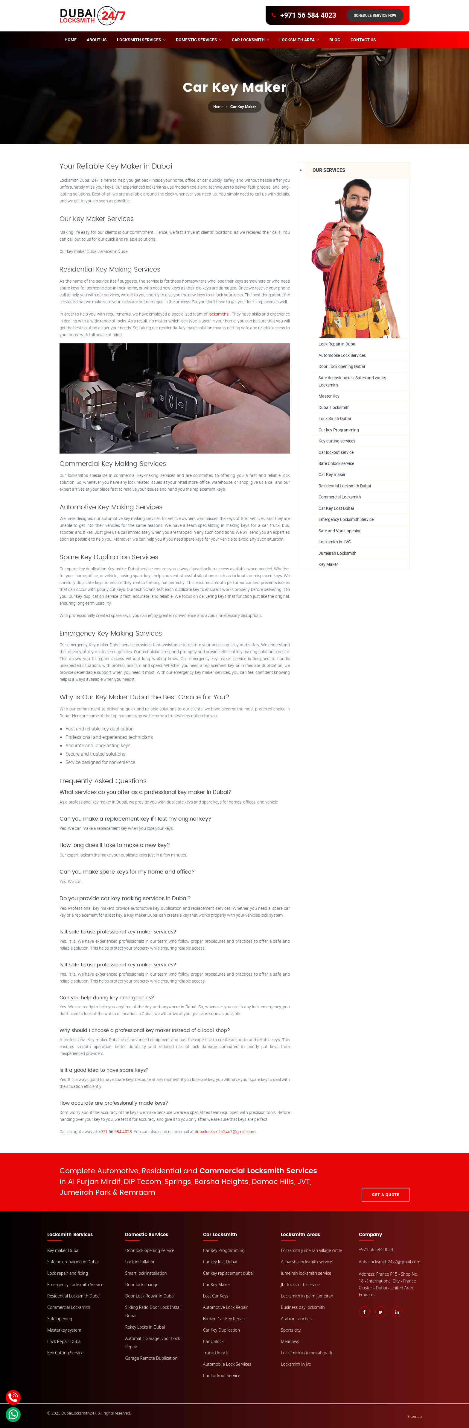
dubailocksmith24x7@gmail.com (225, 1131)
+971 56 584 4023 (308, 15)
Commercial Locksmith (340, 497)
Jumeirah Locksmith (338, 553)
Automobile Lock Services (342, 355)
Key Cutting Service (65, 1353)
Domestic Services (196, 40)
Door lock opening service (149, 1250)
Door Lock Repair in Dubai (149, 1296)
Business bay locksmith (303, 1307)
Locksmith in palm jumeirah (307, 1296)
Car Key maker (332, 474)
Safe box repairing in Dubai (73, 1262)
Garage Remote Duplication (151, 1358)
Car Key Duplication (221, 1330)
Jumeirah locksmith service (306, 1273)
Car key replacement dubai (228, 1273)
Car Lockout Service (221, 1375)
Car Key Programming (224, 1250)
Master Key (329, 396)
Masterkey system (64, 1330)
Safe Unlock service (336, 463)
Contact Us (363, 40)
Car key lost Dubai (220, 1262)
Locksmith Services (139, 40)
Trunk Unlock (215, 1353)
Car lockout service (336, 452)
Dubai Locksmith (334, 407)
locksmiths (219, 313)
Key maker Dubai (63, 1250)
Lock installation (140, 1262)
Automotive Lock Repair (225, 1307)
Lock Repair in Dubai (337, 344)
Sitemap (414, 1416)
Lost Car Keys (216, 1296)
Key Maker (328, 564)
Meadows (290, 1341)
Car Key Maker (216, 1284)
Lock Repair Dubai (64, 1341)
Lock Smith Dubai (335, 419)
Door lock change (141, 1284)
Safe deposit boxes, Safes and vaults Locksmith (352, 381)
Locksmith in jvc (296, 1364)
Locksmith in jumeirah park (306, 1353)
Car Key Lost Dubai (336, 508)
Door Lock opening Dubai (342, 366)
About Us (97, 40)
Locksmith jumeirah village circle (311, 1250)
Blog (334, 40)
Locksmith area (297, 40)
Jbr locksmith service (300, 1284)
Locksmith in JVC (335, 542)
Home (71, 40)
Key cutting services (337, 441)
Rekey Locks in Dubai (145, 1327)
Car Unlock (213, 1341)
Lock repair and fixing (67, 1273)
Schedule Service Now (375, 15)
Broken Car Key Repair (224, 1318)
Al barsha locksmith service (306, 1262)
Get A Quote (385, 1181)
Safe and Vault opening (340, 531)
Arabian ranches (296, 1318)
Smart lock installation (146, 1273)
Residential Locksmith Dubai (345, 486)
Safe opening (59, 1318)
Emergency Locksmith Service (346, 519)
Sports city (291, 1330)
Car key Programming (339, 430)
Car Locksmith (248, 40)
